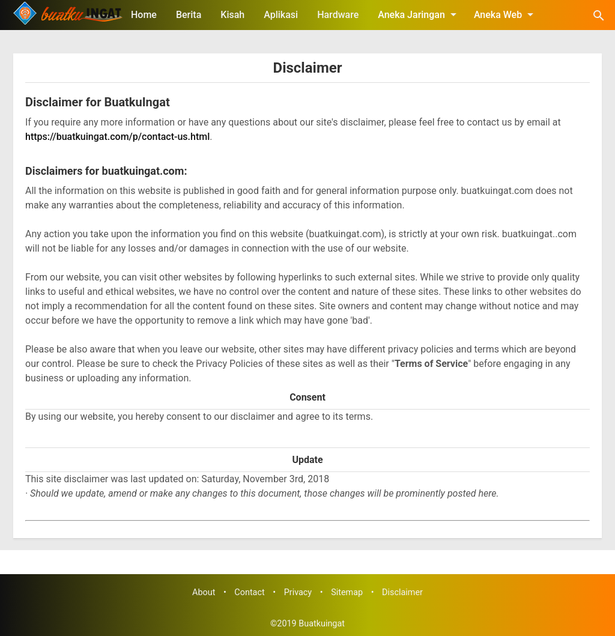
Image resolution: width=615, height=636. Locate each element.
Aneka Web (506, 14)
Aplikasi (281, 14)
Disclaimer (307, 67)
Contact (249, 592)
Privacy (298, 592)
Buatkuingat (321, 624)
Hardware (338, 14)
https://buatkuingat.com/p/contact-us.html (117, 136)
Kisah (232, 14)
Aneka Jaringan (419, 14)
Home (144, 14)
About (203, 592)
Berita (188, 14)
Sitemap (347, 592)
